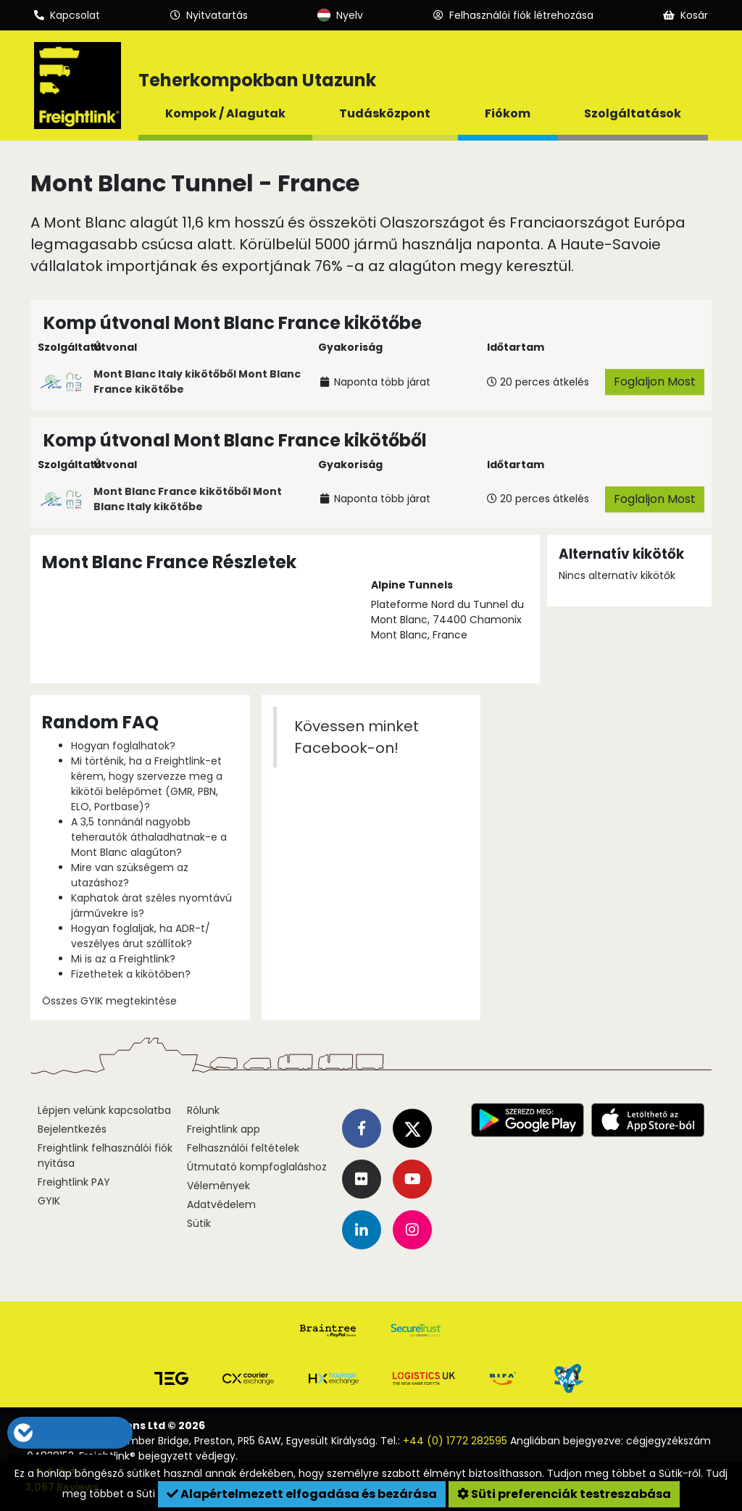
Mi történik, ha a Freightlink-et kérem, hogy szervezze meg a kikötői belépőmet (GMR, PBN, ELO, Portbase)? (146, 784)
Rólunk (203, 1110)
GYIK (49, 1201)
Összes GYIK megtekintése (109, 1001)
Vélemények (218, 1185)
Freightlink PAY (74, 1182)
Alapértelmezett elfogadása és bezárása (302, 1494)
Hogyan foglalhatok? (123, 745)
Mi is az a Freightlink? (123, 959)
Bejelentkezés (72, 1129)
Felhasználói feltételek (243, 1148)
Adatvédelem (221, 1204)
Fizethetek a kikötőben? (131, 974)
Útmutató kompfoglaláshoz (257, 1167)
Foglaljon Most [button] (655, 381)
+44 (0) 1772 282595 (455, 1440)
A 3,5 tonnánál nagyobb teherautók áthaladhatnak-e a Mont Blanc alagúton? (149, 837)
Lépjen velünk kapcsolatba (104, 1110)
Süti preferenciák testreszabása (564, 1494)
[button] (99, 1433)
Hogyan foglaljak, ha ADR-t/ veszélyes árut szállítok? (140, 936)
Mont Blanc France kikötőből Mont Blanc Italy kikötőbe (187, 499)
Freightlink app (223, 1129)
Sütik (199, 1223)
